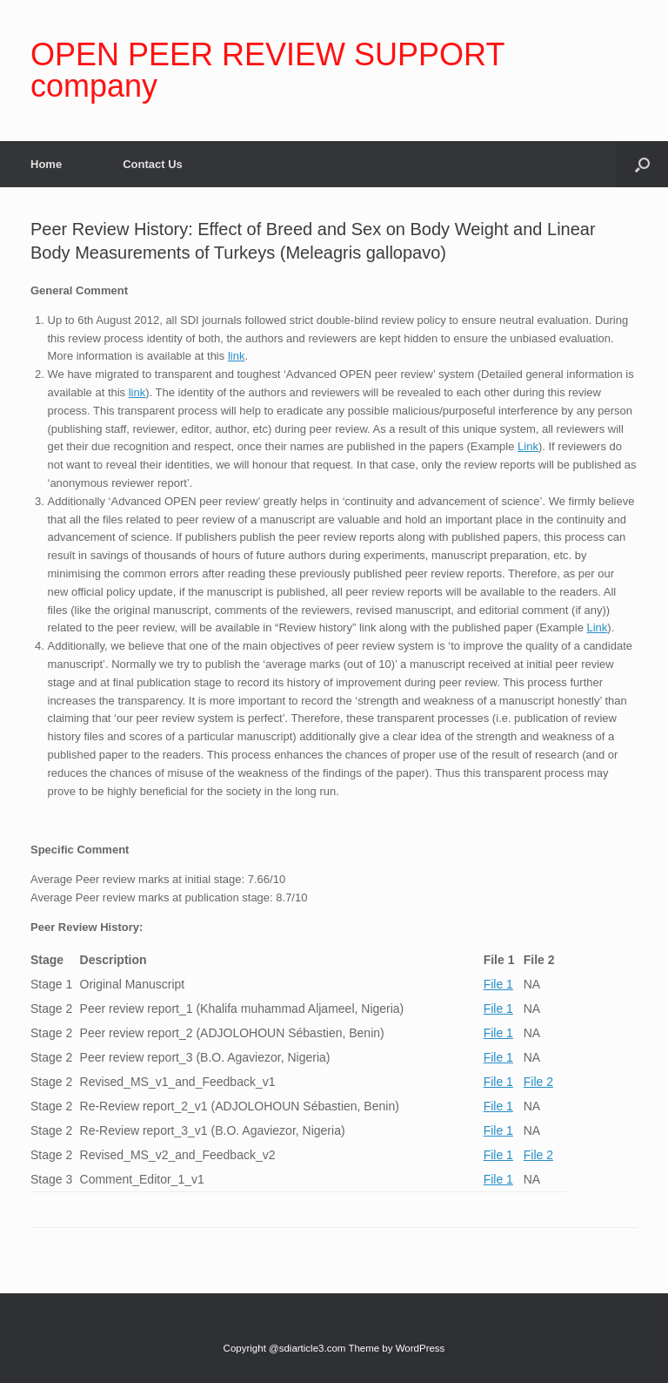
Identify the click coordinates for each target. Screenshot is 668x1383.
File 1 (498, 984)
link (236, 355)
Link (528, 446)
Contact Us (153, 164)
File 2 (538, 1082)
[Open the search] (642, 164)
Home (46, 164)
